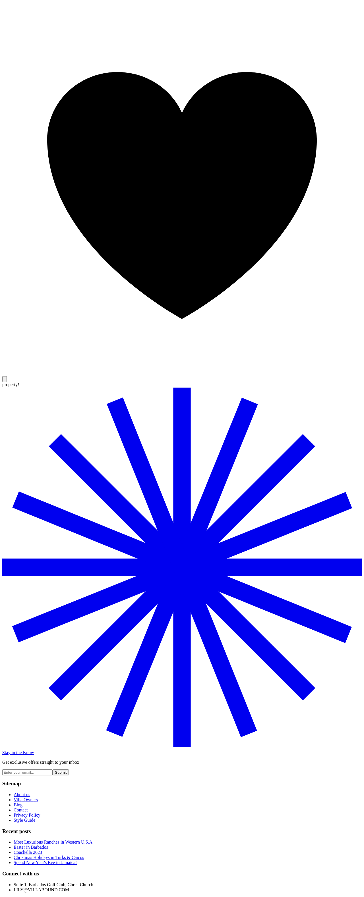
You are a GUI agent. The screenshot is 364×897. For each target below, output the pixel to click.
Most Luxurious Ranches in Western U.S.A (53, 842)
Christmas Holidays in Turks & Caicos (49, 857)
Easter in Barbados (31, 847)
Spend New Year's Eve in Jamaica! (45, 862)
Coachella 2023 (28, 852)
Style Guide (24, 820)
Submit (61, 772)
